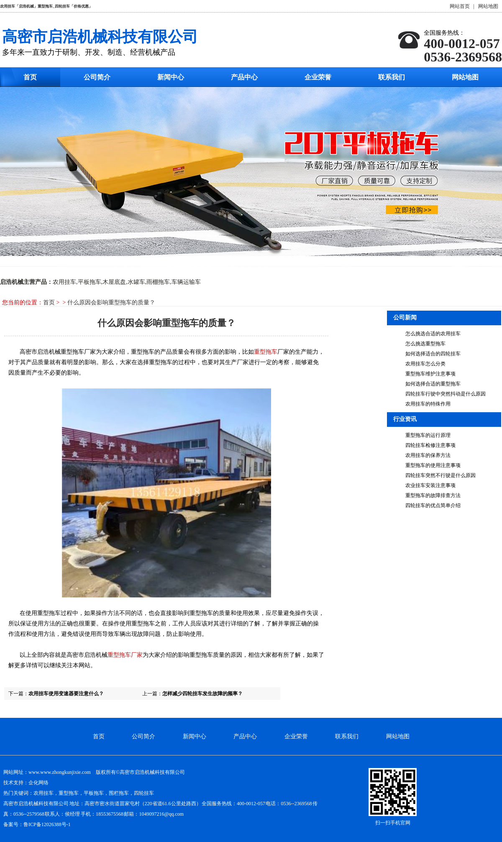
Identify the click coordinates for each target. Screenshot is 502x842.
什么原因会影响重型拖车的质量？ (111, 302)
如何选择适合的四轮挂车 (433, 354)
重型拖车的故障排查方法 (433, 495)
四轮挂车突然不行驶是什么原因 (440, 475)
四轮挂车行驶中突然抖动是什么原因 (445, 394)
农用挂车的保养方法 (428, 455)
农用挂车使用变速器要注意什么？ (66, 694)
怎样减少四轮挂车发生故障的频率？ (202, 694)
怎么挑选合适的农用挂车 (433, 334)
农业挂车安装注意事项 (430, 485)
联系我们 (391, 77)
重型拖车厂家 (125, 655)
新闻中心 (170, 77)
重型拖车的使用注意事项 (433, 465)
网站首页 (460, 6)
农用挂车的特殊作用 (428, 404)
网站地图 (488, 6)
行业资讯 (405, 419)
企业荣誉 (318, 77)
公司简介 (97, 77)
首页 (30, 77)
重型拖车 (265, 352)
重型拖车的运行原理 (428, 435)
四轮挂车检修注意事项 (430, 445)
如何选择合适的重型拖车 (433, 384)
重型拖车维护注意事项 (430, 374)
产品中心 (244, 77)
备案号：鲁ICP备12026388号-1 (37, 824)
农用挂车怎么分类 (425, 364)
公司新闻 (405, 317)
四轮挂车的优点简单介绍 (433, 505)
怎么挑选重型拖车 (425, 344)
